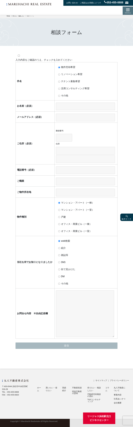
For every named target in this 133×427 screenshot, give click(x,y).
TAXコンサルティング (93, 401)
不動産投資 (77, 388)
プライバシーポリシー (119, 380)
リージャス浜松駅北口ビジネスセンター (99, 418)
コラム (107, 389)
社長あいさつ (119, 399)
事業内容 (117, 395)
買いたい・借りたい (51, 389)
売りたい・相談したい (94, 389)
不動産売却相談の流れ (94, 395)
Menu (128, 13)
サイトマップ (101, 380)
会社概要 (117, 403)
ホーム (39, 389)
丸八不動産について (119, 389)
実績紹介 (64, 389)
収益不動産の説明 (77, 392)
